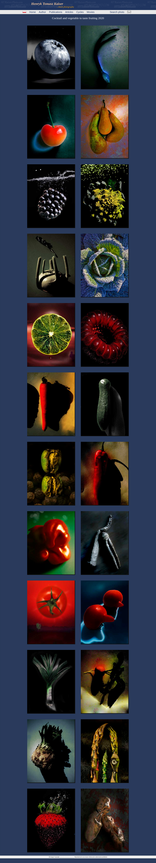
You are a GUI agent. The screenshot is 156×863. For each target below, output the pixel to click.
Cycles (80, 12)
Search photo (117, 12)
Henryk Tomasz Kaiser (67, 857)
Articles (69, 12)
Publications (55, 12)
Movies (90, 12)
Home (32, 12)
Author (42, 12)
